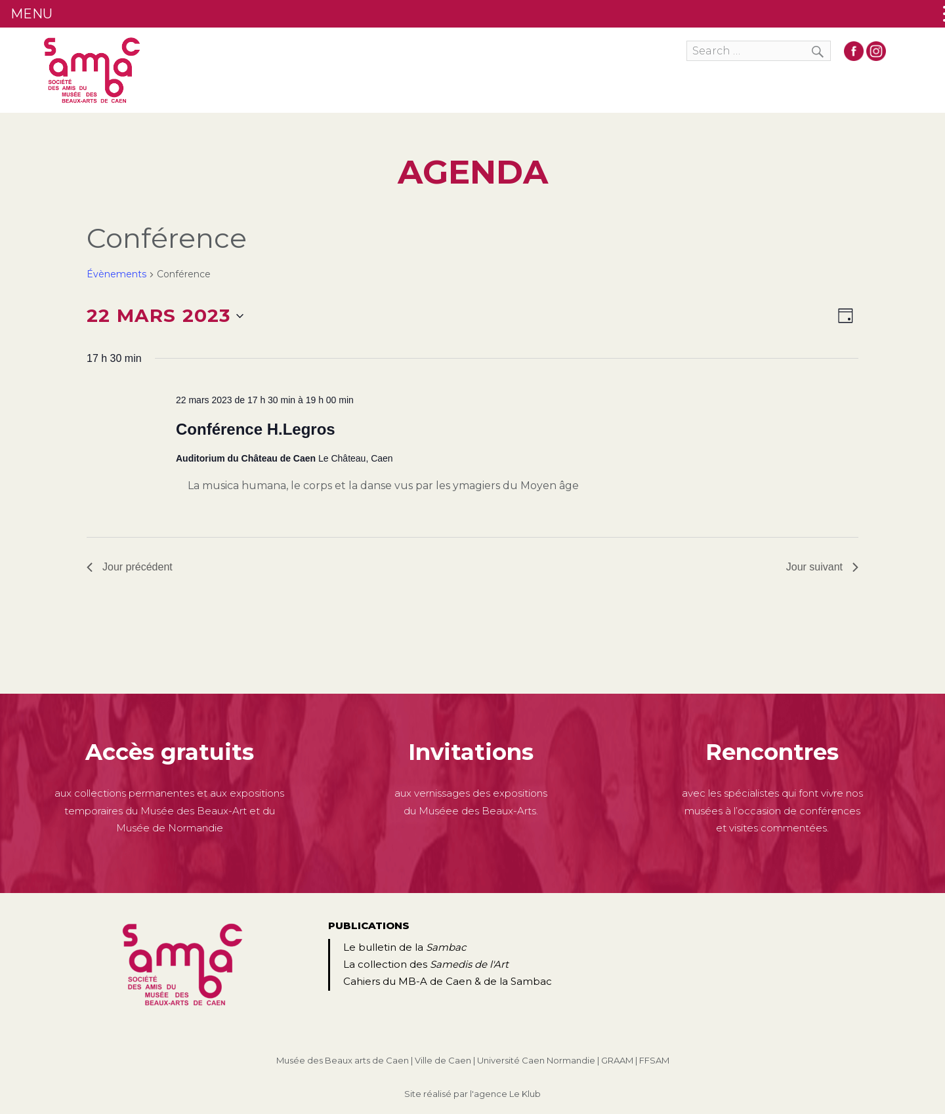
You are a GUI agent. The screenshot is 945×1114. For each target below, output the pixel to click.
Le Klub (525, 1093)
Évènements (116, 274)
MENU (31, 14)
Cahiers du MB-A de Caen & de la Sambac (447, 981)
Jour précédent (130, 566)
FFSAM (654, 1060)
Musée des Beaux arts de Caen (342, 1060)
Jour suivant (822, 566)
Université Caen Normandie (536, 1060)
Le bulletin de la (404, 947)
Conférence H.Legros (255, 429)
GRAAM (617, 1060)
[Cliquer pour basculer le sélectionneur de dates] (165, 316)
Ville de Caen (443, 1060)
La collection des (426, 964)
